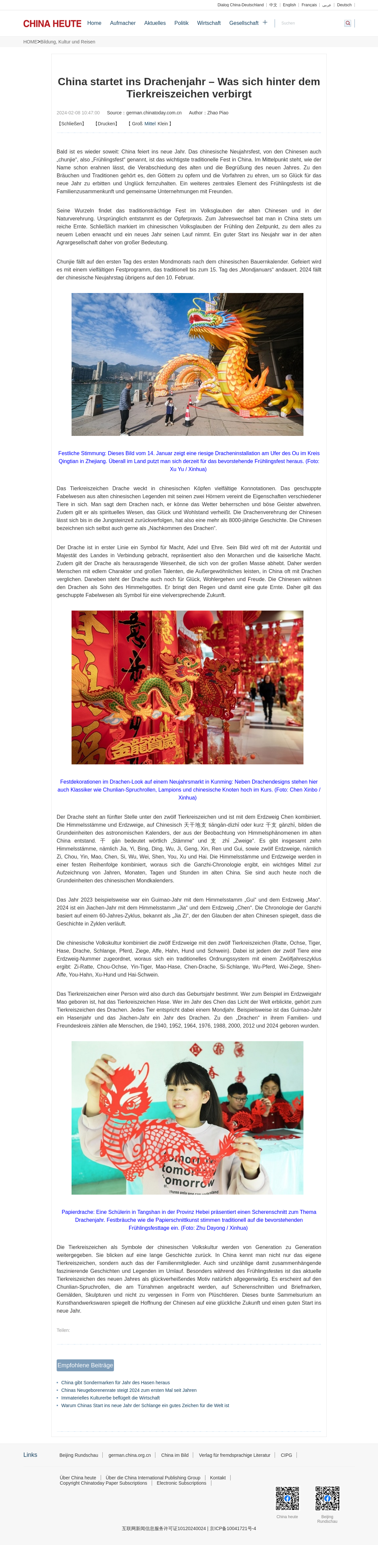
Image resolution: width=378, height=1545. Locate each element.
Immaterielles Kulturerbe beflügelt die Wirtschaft (110, 1397)
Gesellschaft (243, 23)
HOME (30, 41)
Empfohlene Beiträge (85, 1365)
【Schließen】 (71, 123)
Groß (137, 123)
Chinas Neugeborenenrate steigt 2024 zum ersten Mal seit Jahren (129, 1390)
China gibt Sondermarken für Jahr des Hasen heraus (115, 1382)
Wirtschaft (209, 23)
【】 (149, 123)
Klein (163, 123)
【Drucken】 (106, 123)
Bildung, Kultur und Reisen (67, 41)
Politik (181, 23)
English (289, 5)
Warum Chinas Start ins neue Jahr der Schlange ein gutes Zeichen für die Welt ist (145, 1405)
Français (309, 5)
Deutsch (344, 5)
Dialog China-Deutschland (241, 5)
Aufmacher (122, 23)
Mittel (149, 123)
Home (94, 23)
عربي (326, 5)
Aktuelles (155, 23)
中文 (273, 5)
